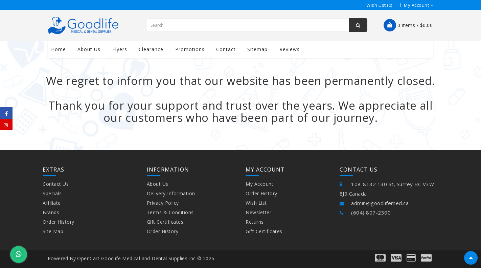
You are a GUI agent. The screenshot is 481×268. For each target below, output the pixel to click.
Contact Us (56, 184)
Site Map (53, 231)
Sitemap (257, 49)
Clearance (151, 49)
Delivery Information (171, 193)
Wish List (256, 203)
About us (88, 49)
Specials (52, 193)
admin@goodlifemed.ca (374, 203)
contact (226, 49)
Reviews (289, 49)
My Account (259, 184)
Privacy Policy (163, 203)
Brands (51, 212)
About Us (157, 184)
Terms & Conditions (170, 212)
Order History (58, 222)
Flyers (119, 49)
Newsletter (258, 212)
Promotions (190, 49)
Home (58, 49)
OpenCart (88, 258)
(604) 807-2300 (365, 212)
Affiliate (52, 203)
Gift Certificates (165, 222)
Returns (255, 222)
